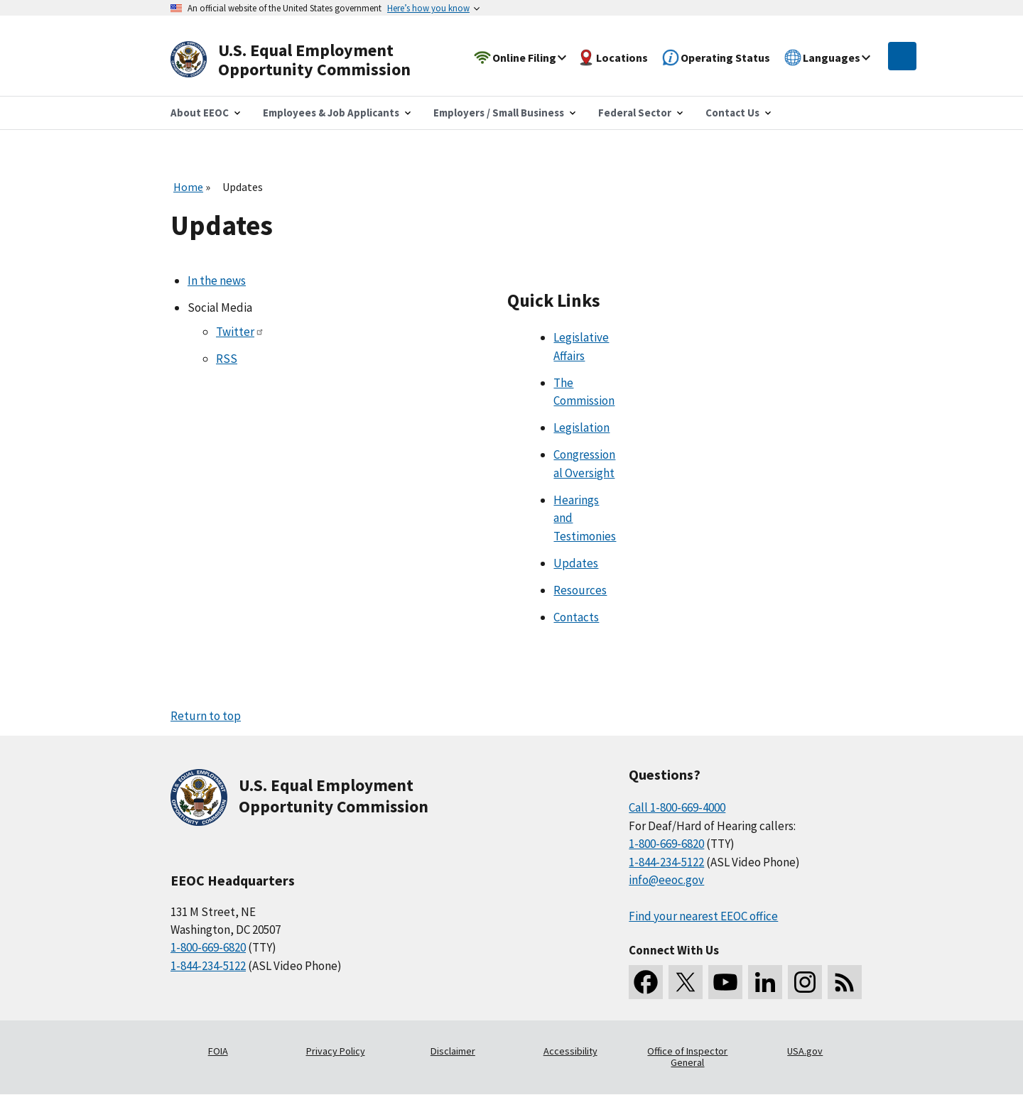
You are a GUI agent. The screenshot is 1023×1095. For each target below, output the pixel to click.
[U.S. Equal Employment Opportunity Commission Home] (306, 60)
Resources (580, 590)
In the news (217, 280)
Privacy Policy (335, 1051)
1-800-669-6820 (208, 947)
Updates (575, 563)
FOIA (218, 1051)
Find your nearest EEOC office (703, 916)
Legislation (581, 427)
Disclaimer (453, 1051)
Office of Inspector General (687, 1057)
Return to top (205, 716)
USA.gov (805, 1051)
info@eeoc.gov (666, 880)
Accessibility (570, 1051)
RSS (226, 358)
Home (188, 187)
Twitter (240, 331)
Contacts (576, 617)
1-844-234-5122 (208, 966)
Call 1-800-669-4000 (677, 807)
